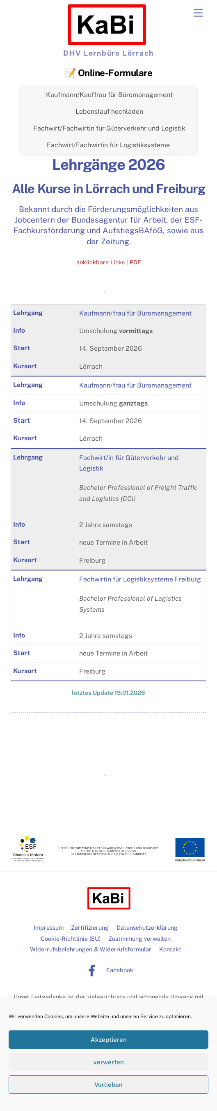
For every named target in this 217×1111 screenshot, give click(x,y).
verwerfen (109, 1062)
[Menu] (198, 13)
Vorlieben (108, 1084)
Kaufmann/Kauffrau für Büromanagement (109, 95)
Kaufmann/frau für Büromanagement (135, 313)
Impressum (49, 927)
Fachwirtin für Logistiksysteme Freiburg (140, 579)
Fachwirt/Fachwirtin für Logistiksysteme (108, 145)
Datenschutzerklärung (147, 927)
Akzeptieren (109, 1039)
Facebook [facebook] (107, 970)
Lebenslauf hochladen (109, 111)
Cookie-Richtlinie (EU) (71, 938)
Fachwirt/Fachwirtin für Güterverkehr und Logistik (109, 128)
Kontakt (170, 949)
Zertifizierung (90, 927)
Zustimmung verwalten (139, 938)
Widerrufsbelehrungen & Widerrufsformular (90, 949)
